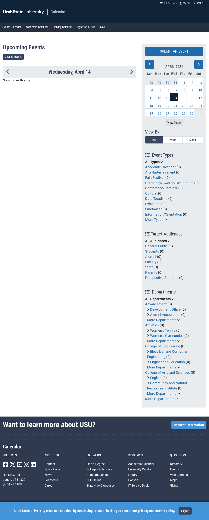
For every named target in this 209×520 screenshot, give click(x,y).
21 (175, 106)
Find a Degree (95, 464)
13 (167, 98)
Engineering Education (167, 362)
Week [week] (173, 140)
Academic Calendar (37, 27)
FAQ (102, 27)
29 (159, 83)
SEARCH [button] (198, 3)
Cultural (151, 193)
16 (191, 98)
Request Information (189, 425)
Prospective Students (161, 278)
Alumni (150, 257)
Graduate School (97, 475)
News (48, 475)
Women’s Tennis (162, 330)
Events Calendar (11, 27)
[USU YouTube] (19, 465)
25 (151, 113)
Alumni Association (165, 315)
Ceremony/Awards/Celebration (169, 183)
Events (174, 469)
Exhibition (152, 204)
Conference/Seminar (161, 188)
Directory (176, 464)
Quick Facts (52, 469)
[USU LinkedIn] (33, 465)
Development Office (165, 309)
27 (167, 113)
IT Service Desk (138, 485)
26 (159, 113)
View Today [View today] (174, 123)
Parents (151, 272)
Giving (174, 485)
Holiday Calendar (62, 27)
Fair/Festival (154, 178)
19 (159, 106)
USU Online (93, 480)
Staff (149, 267)
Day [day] (154, 140)
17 (200, 98)
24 (200, 106)
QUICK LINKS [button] (168, 3)
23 (191, 106)
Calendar (58, 11)
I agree (185, 511)
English (155, 378)
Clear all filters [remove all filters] (13, 56)
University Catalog (140, 469)
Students (152, 251)
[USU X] (13, 465)
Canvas (133, 480)
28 (151, 83)
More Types (154, 220)
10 (200, 90)
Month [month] (193, 140)
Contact (50, 464)
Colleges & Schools (99, 469)
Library (132, 475)
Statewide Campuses (100, 485)
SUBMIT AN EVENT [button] (174, 51)
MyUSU (184, 3)
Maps (174, 480)
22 (183, 106)
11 (151, 98)
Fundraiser (153, 209)
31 (175, 83)
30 (167, 83)
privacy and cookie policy (156, 511)
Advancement (156, 304)
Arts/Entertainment (160, 172)
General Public (156, 246)
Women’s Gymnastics (167, 336)
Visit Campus (179, 475)
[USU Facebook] (5, 465)
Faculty (150, 262)
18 (151, 106)
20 (167, 106)
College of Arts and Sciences (167, 373)
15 (183, 98)
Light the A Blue (86, 27)
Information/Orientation (163, 214)
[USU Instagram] (26, 465)
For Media (51, 480)
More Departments (161, 320)
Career (49, 485)
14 (175, 98)
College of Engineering (162, 346)
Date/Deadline (156, 199)
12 (159, 98)
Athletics (152, 325)
